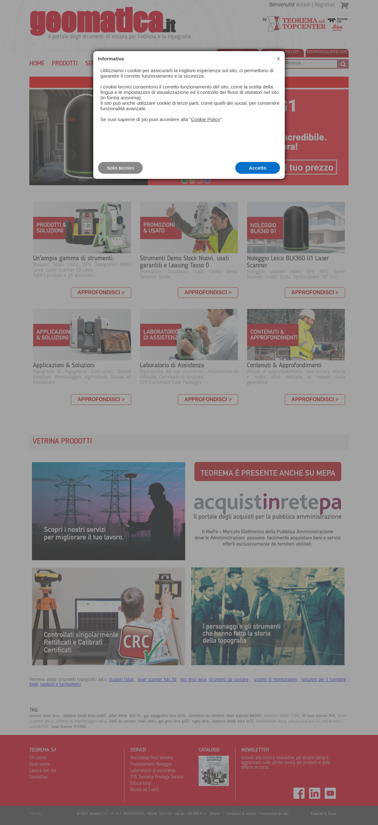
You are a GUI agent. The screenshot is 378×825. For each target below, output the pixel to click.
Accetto (257, 168)
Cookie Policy (205, 119)
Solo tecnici (120, 168)
